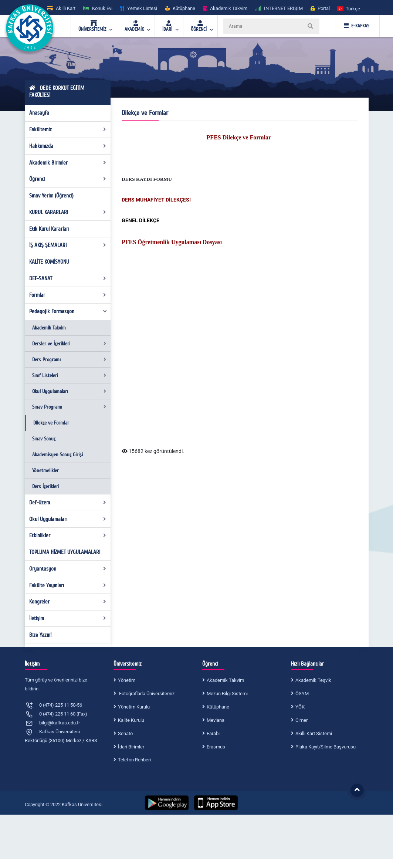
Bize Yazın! (40, 635)
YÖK (300, 707)
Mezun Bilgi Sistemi (227, 693)
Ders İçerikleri (45, 486)
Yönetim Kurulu (134, 707)
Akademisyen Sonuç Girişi (57, 455)
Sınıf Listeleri (69, 375)
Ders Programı (69, 359)
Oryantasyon (67, 568)
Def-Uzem (67, 502)
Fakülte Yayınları (67, 585)
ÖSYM (302, 693)
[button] (349, 8)
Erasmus (216, 747)
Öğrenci (67, 179)
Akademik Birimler (67, 162)
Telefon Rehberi (134, 759)
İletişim (67, 618)
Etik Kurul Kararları (49, 229)
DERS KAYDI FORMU (147, 179)
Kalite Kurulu (131, 720)
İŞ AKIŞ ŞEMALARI (67, 245)
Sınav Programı (69, 407)
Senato (125, 733)
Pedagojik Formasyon (68, 311)
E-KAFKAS (356, 26)
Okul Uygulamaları (69, 391)
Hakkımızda (67, 146)
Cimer (301, 720)
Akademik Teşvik (313, 680)
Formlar (67, 295)
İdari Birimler (131, 747)
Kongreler (67, 601)
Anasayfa (39, 112)
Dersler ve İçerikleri (69, 344)
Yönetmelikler (45, 470)
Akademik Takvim (49, 328)
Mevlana (215, 720)
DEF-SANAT (67, 278)
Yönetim (126, 680)
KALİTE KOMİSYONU (49, 261)
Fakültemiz (67, 129)
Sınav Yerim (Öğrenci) (51, 195)
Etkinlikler (67, 535)
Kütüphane (218, 707)
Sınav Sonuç (43, 439)
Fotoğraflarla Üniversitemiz (146, 693)
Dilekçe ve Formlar (51, 423)
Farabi (213, 733)
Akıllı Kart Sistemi (313, 733)
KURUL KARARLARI (67, 212)
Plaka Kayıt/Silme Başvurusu (325, 747)
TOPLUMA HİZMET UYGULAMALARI (64, 552)
